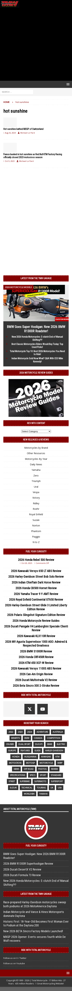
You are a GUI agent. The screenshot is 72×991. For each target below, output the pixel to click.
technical (26, 787)
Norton (36, 525)
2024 (29, 731)
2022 (11, 731)
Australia (58, 731)
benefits (15, 738)
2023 (20, 731)
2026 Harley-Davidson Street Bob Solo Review (36, 576)
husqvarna (30, 756)
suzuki (13, 787)
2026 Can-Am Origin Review (36, 674)
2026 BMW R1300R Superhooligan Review (28, 863)
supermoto (40, 781)
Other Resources (36, 453)
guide (37, 750)
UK (51, 787)
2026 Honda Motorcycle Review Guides (36, 620)
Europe (12, 750)
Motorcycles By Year (36, 458)
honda (16, 756)
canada (38, 738)
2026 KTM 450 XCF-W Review (36, 663)
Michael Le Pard (27, 133)
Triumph (36, 481)
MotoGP (30, 762)
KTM (57, 756)
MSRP (59, 762)
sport (43, 775)
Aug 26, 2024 (10, 133)
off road (29, 769)
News (16, 769)
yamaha (43, 793)
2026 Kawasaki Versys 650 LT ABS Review (36, 571)
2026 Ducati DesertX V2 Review (22, 869)
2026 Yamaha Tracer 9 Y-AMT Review (36, 594)
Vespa (36, 492)
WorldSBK (29, 793)
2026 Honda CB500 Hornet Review (36, 588)
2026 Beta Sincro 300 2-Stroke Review (36, 685)
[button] (67, 84)
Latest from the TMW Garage (36, 278)
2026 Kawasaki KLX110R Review (36, 636)
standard (56, 775)
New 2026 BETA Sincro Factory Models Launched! (33, 931)
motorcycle (46, 762)
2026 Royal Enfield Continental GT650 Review (36, 599)
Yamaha (36, 469)
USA (60, 787)
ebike (49, 744)
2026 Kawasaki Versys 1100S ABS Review (36, 668)
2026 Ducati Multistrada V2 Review (36, 680)
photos (42, 769)
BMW (26, 738)
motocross (15, 762)
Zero (36, 475)
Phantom (36, 531)
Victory (36, 497)
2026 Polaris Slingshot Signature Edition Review (36, 615)
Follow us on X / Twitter (14, 958)
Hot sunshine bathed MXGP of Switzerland (23, 129)
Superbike (25, 781)
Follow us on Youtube (14, 963)
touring (41, 787)
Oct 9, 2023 (10, 161)
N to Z (36, 542)
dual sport (24, 744)
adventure (42, 731)
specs (32, 775)
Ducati (38, 744)
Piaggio (36, 536)
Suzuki (36, 520)
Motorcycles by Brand (36, 447)
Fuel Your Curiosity (36, 551)
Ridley (36, 503)
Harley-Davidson (54, 750)
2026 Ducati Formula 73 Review (22, 875)
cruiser (10, 744)
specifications (17, 775)
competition (53, 738)
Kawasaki (46, 756)
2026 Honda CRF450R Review (36, 657)
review (54, 769)
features (25, 750)
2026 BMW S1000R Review (36, 651)
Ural (36, 486)
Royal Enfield (36, 514)
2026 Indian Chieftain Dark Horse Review (36, 582)
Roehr (36, 508)
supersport (57, 781)
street (12, 781)
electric (61, 744)
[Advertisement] (36, 44)
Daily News (36, 464)
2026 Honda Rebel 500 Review (36, 560)
